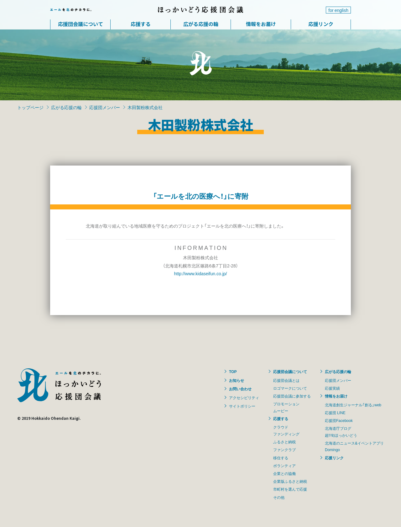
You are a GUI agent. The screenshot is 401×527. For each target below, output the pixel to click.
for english (338, 10)
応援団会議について (80, 24)
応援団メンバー (104, 107)
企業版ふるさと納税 (290, 481)
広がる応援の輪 (200, 24)
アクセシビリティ (244, 397)
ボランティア (284, 465)
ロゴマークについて (290, 388)
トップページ (30, 107)
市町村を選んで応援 (290, 489)
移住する (280, 458)
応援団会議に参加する (292, 396)
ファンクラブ (284, 449)
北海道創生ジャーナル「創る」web (353, 405)
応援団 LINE (335, 412)
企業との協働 (284, 473)
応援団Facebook (339, 420)
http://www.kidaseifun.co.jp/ (200, 273)
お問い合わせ (240, 389)
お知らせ (236, 380)
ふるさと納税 (284, 442)
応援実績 (332, 388)
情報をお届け (261, 24)
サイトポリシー (242, 406)
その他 (278, 497)
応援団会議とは (286, 380)
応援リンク (320, 24)
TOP (233, 371)
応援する (141, 24)
